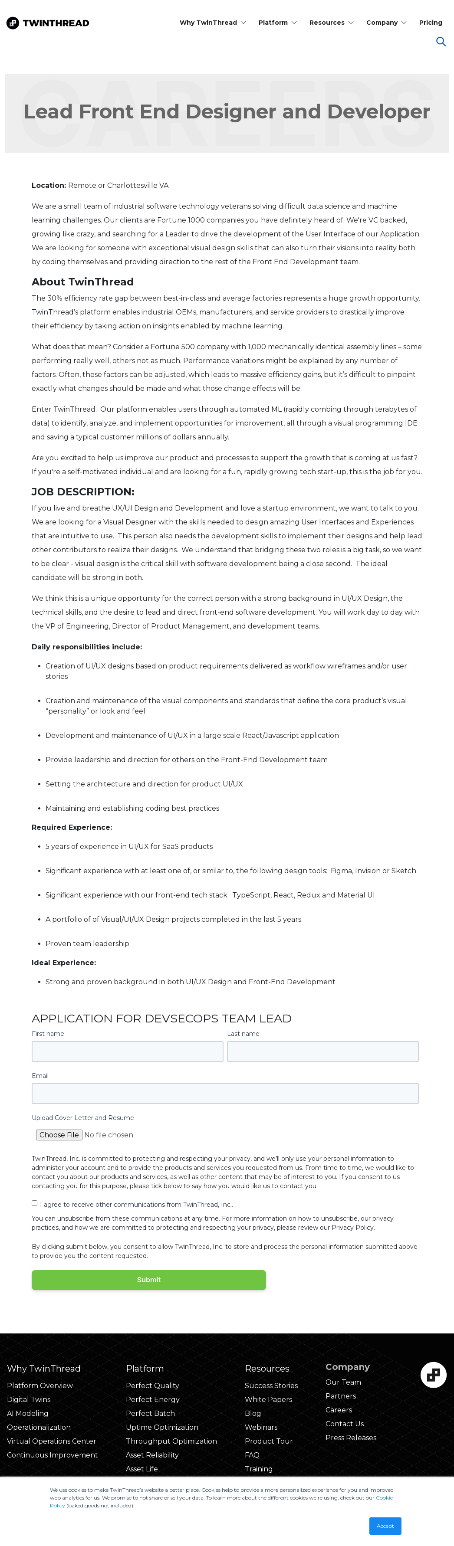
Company (386, 22)
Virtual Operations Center (51, 1441)
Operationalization (39, 1427)
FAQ (252, 1455)
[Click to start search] (445, 43)
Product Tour (269, 1441)
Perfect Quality (152, 1386)
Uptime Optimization (162, 1427)
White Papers (268, 1399)
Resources (331, 22)
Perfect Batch (150, 1413)
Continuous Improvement (52, 1455)
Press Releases (351, 1438)
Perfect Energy (153, 1399)
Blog (253, 1413)
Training (259, 1469)
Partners (341, 1396)
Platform (278, 22)
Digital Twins (28, 1399)
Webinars (261, 1427)
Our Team (343, 1382)
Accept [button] (385, 1526)
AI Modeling (28, 1413)
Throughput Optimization (171, 1441)
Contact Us (345, 1424)
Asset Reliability (152, 1455)
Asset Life (142, 1469)
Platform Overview (40, 1386)
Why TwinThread (213, 22)
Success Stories (271, 1386)
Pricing (430, 22)
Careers (339, 1410)
